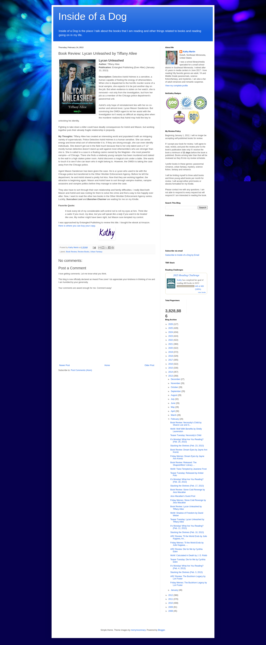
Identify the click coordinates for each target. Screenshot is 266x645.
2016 (171, 364)
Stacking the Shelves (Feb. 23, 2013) (187, 445)
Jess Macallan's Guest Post (182, 496)
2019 (171, 352)
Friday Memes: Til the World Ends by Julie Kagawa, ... (187, 544)
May (173, 407)
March (174, 415)
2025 (171, 328)
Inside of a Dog (92, 16)
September (176, 391)
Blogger (161, 630)
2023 (171, 336)
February (175, 419)
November (176, 383)
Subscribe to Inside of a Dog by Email (182, 255)
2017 (171, 360)
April (173, 411)
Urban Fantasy (96, 252)
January (175, 590)
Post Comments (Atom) (81, 370)
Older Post (149, 365)
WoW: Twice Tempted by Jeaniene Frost (188, 469)
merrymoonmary (138, 630)
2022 (171, 340)
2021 (171, 344)
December (176, 379)
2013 (171, 376)
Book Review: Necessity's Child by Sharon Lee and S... (186, 423)
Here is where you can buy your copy (76, 225)
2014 (171, 372)
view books (202, 292)
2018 (171, 356)
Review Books (83, 252)
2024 (171, 332)
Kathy (179, 280)
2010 (171, 603)
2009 (171, 607)
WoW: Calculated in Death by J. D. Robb (188, 555)
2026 (171, 324)
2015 (171, 368)
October (175, 387)
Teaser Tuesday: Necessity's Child (185, 435)
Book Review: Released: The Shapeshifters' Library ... (183, 463)
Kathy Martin (189, 51)
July (173, 399)
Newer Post (64, 365)
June (173, 403)
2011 (171, 599)
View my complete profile (176, 85)
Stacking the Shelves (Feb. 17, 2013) (187, 486)
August (174, 395)
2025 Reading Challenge (186, 275)
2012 (171, 595)
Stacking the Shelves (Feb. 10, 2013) (187, 532)
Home (107, 365)
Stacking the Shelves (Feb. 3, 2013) (186, 572)
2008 (171, 611)
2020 (171, 348)
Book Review (71, 252)
